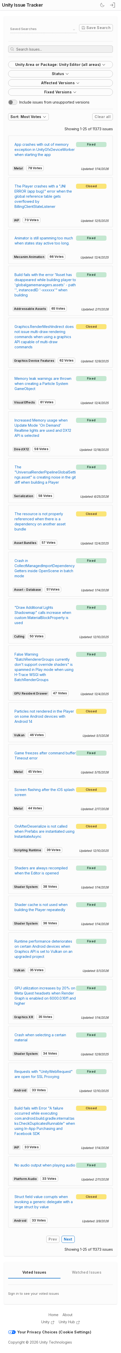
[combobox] (43, 29)
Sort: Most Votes (28, 116)
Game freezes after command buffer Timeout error (45, 755)
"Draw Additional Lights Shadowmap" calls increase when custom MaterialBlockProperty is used (42, 615)
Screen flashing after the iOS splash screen (44, 792)
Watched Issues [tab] (86, 1272)
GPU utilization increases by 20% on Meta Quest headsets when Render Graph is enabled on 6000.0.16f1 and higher (45, 995)
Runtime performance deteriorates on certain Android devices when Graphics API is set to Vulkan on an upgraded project (43, 949)
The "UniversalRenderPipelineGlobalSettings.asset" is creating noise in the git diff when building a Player (45, 474)
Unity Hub (69, 1322)
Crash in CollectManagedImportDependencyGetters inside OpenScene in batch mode (44, 568)
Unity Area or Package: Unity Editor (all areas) (60, 64)
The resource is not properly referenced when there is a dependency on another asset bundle (40, 521)
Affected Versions (60, 83)
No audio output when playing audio (44, 1165)
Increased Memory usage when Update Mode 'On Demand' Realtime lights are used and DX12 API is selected (42, 428)
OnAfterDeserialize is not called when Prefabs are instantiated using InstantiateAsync (44, 831)
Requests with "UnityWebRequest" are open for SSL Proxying (43, 1074)
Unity (48, 1322)
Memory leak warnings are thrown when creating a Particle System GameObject (42, 383)
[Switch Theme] (102, 5)
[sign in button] (113, 5)
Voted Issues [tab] (34, 1272)
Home (53, 1315)
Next (68, 1239)
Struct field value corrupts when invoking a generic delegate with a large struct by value (43, 1201)
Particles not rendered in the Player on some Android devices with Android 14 (44, 716)
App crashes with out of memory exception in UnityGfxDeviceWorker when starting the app (44, 149)
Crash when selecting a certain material (40, 1037)
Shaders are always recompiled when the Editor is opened (41, 870)
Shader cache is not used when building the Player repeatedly (41, 907)
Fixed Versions (60, 92)
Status (60, 73)
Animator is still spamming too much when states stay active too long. (43, 240)
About (67, 1315)
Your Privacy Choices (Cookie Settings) (49, 1332)
